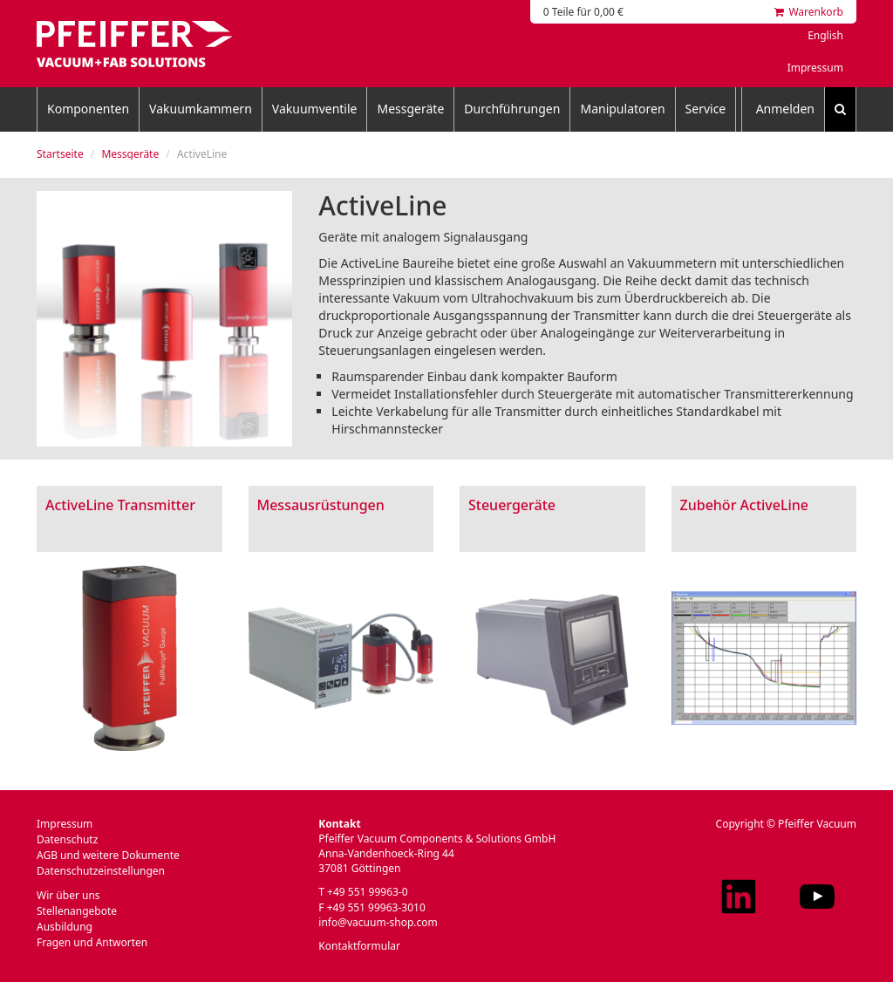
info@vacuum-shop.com (377, 922)
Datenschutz (67, 839)
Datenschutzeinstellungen (101, 870)
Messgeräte (410, 108)
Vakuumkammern (200, 108)
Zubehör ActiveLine (744, 505)
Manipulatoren (622, 108)
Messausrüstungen (321, 505)
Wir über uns (68, 895)
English (825, 35)
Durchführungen (512, 108)
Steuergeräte (512, 505)
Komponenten (88, 108)
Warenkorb (808, 11)
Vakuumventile (315, 108)
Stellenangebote (77, 911)
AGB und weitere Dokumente (108, 855)
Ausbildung (64, 926)
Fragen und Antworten (92, 942)
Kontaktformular (359, 945)
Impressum (815, 67)
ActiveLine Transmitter (120, 505)
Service (705, 108)
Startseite (60, 154)
